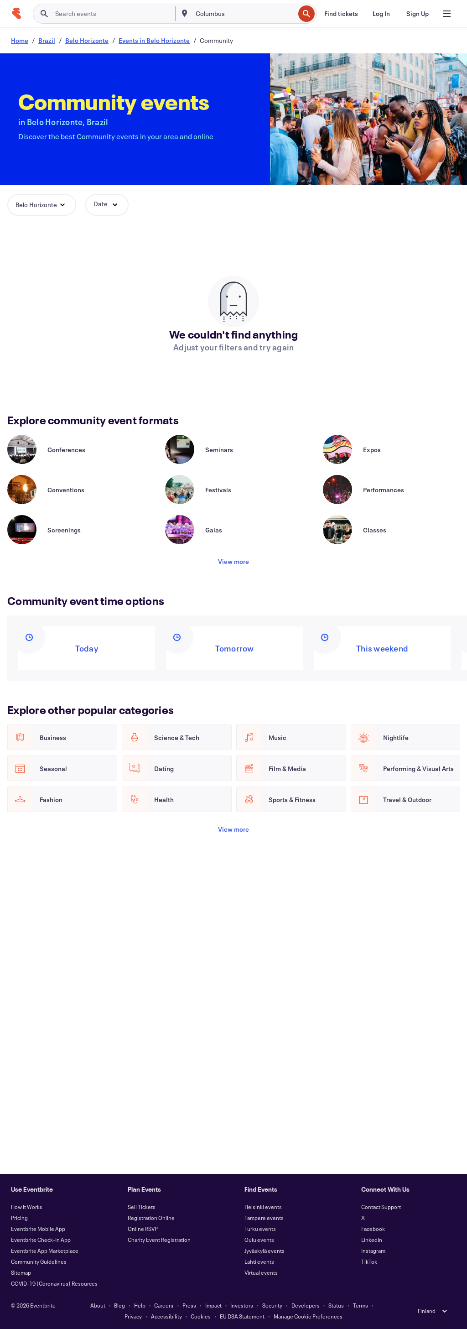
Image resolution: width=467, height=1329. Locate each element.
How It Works (26, 1206)
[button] (41, 205)
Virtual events (261, 1272)
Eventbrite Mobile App (38, 1228)
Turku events (260, 1228)
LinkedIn (371, 1239)
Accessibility (166, 1316)
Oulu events (259, 1239)
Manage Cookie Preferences (308, 1316)
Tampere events (264, 1217)
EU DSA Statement (242, 1316)
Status (336, 1305)
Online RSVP (143, 1228)
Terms (360, 1305)
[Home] (16, 13)
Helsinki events (263, 1206)
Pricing (19, 1217)
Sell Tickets (142, 1206)
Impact (213, 1305)
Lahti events (259, 1261)
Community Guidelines (39, 1261)
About (97, 1305)
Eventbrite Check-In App (41, 1239)
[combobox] (244, 13)
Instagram (373, 1250)
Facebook (373, 1228)
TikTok (369, 1261)
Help (139, 1305)
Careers (163, 1305)
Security (272, 1305)
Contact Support (381, 1206)
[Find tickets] (341, 14)
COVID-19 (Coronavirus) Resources (54, 1283)
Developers (305, 1305)
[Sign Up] (417, 14)
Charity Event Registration (159, 1239)
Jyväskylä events (264, 1250)
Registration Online (151, 1217)
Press (189, 1305)
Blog (119, 1305)
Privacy (133, 1316)
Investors (241, 1305)
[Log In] (381, 14)
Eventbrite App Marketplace (44, 1250)
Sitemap (21, 1272)
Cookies (201, 1316)
